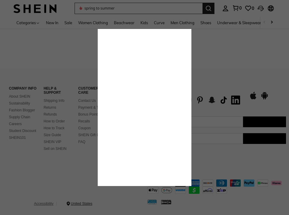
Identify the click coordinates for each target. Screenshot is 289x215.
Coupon (84, 128)
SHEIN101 (17, 138)
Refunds (50, 114)
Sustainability (19, 103)
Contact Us (87, 101)
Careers (15, 124)
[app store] (253, 98)
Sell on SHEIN (55, 149)
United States (81, 204)
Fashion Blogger (22, 110)
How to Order (54, 121)
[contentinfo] (217, 186)
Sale (68, 22)
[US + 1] (159, 138)
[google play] (264, 98)
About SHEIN (19, 96)
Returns (50, 107)
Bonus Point (88, 114)
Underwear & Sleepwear (239, 22)
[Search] (208, 8)
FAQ (81, 142)
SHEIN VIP (52, 142)
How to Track (54, 128)
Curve (159, 22)
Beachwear (124, 22)
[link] (249, 8)
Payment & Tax (90, 107)
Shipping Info (54, 101)
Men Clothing (182, 22)
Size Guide (52, 135)
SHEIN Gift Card (91, 135)
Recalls (84, 121)
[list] (195, 100)
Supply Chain (19, 117)
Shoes (205, 22)
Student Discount (22, 131)
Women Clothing (93, 22)
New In (52, 22)
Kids (144, 22)
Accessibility (43, 204)
